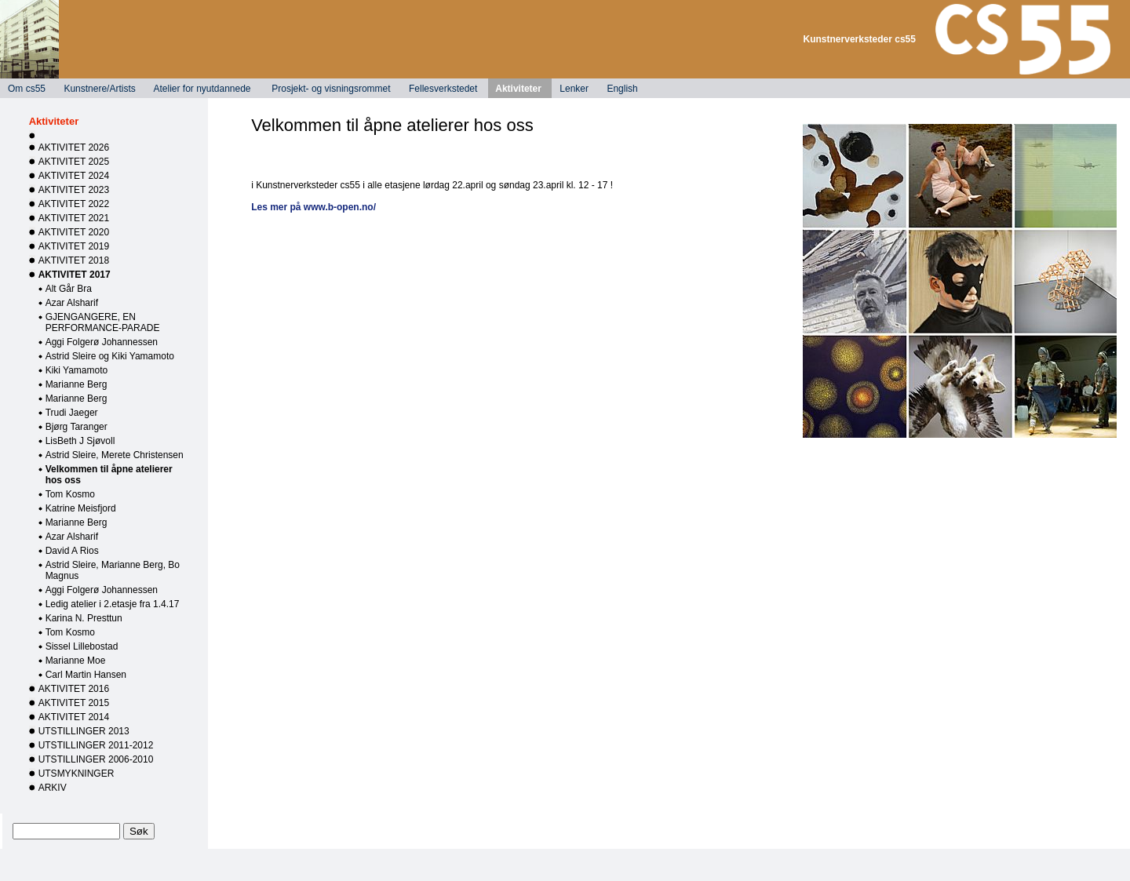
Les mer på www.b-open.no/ (313, 207)
